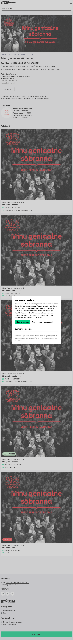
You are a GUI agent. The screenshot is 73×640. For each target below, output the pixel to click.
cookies (25, 304)
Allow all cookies (22, 322)
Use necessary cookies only (42, 322)
